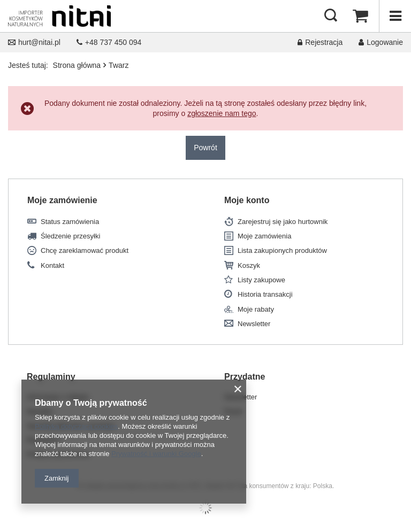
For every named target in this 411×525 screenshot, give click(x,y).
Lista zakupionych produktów (282, 250)
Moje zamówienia (264, 236)
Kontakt (52, 265)
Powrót (205, 147)
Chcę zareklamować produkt (84, 250)
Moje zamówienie (62, 200)
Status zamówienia (70, 222)
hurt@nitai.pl (34, 42)
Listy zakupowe (261, 280)
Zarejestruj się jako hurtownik (283, 222)
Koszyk (249, 265)
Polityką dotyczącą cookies (76, 426)
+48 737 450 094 (109, 42)
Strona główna (77, 65)
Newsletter (254, 324)
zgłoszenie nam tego (221, 113)
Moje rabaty (256, 309)
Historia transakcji (265, 294)
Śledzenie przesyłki (70, 236)
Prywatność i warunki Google (156, 454)
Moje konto (246, 200)
